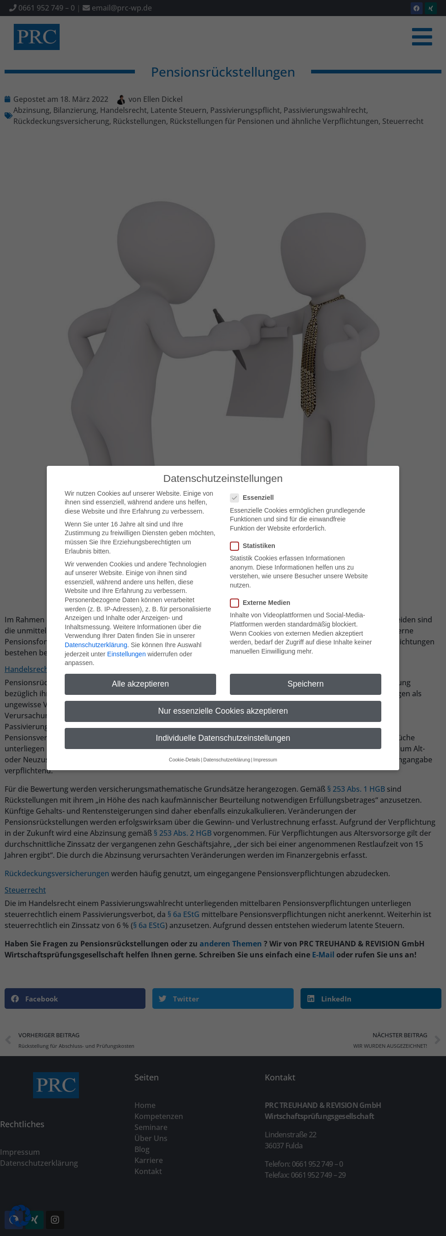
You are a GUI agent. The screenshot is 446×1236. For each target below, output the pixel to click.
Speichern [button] (306, 676)
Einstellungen (126, 646)
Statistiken (255, 538)
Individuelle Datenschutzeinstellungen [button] (223, 730)
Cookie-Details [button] (184, 752)
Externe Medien (263, 595)
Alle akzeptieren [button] (140, 676)
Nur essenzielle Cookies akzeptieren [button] (223, 703)
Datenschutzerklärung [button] (226, 752)
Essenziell (255, 490)
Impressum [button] (265, 752)
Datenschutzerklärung (96, 637)
